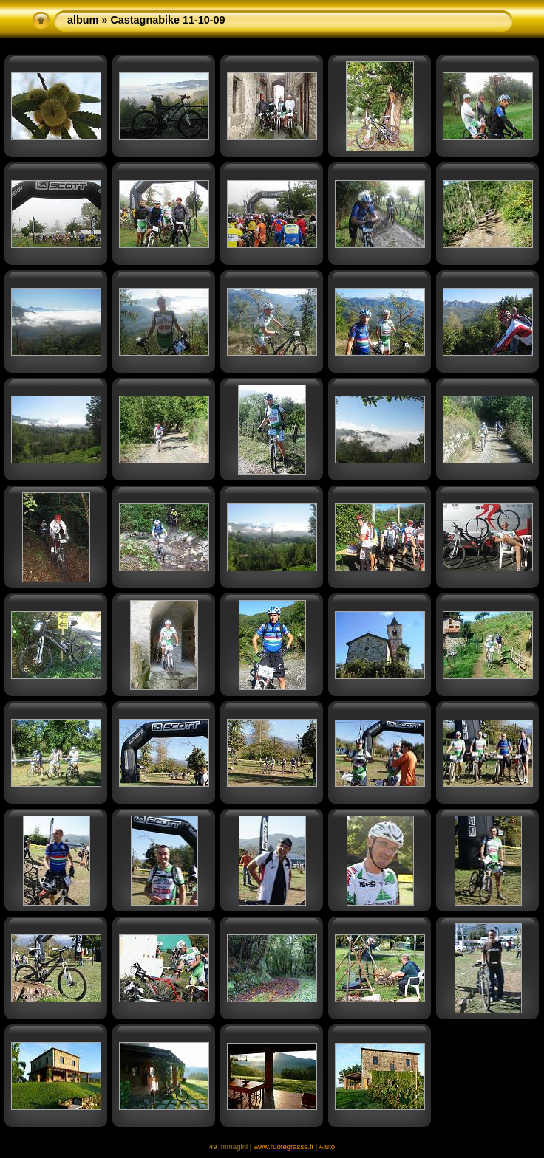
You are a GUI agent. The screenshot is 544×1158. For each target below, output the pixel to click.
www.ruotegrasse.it (283, 1147)
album (82, 20)
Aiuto (327, 1147)
